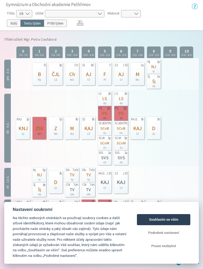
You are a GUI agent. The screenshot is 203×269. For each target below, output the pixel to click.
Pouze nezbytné (163, 246)
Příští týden (55, 23)
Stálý (13, 23)
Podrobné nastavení (163, 233)
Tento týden (32, 23)
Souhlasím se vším (163, 219)
